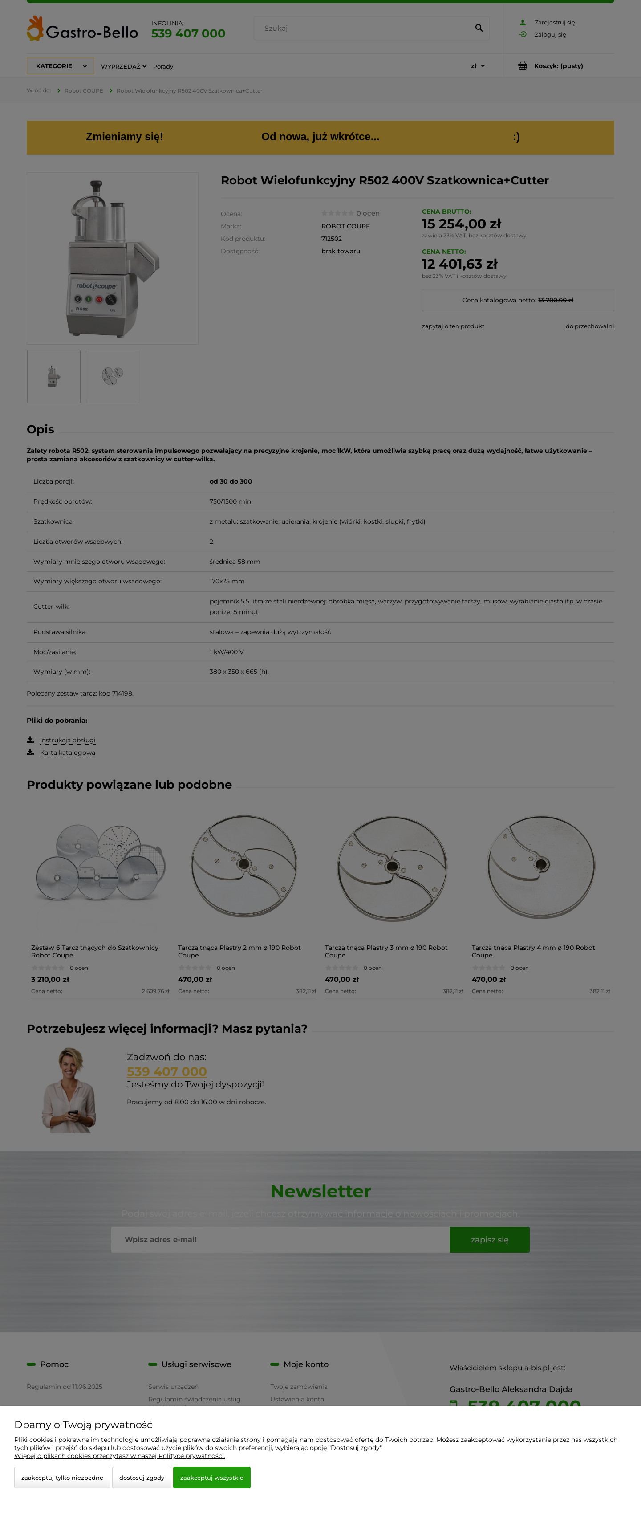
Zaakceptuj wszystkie (211, 1477)
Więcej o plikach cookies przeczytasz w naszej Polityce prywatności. (119, 1456)
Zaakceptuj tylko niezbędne (62, 1477)
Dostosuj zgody (141, 1477)
